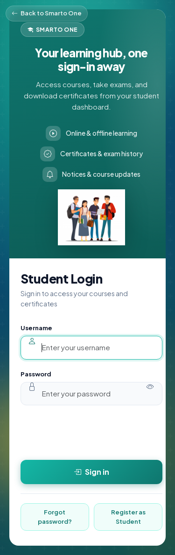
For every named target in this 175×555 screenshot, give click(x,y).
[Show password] (150, 386)
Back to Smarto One (47, 13)
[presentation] (91, 432)
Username (36, 328)
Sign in (91, 472)
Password (36, 374)
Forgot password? (55, 516)
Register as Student (128, 516)
